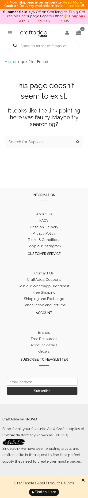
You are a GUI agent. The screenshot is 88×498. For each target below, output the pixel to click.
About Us (44, 214)
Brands (44, 332)
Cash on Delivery (44, 227)
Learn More (74, 6)
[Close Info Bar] (83, 480)
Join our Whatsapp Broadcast (44, 286)
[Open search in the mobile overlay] (44, 46)
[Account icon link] (67, 32)
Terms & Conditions (44, 240)
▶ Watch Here (44, 492)
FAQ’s (44, 220)
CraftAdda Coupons (44, 279)
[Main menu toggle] (10, 32)
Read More (72, 2)
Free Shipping (44, 292)
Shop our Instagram (44, 246)
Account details (44, 345)
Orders (44, 351)
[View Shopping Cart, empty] (78, 32)
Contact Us (44, 273)
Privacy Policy (44, 233)
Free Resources (44, 339)
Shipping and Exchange (44, 299)
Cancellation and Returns (44, 305)
